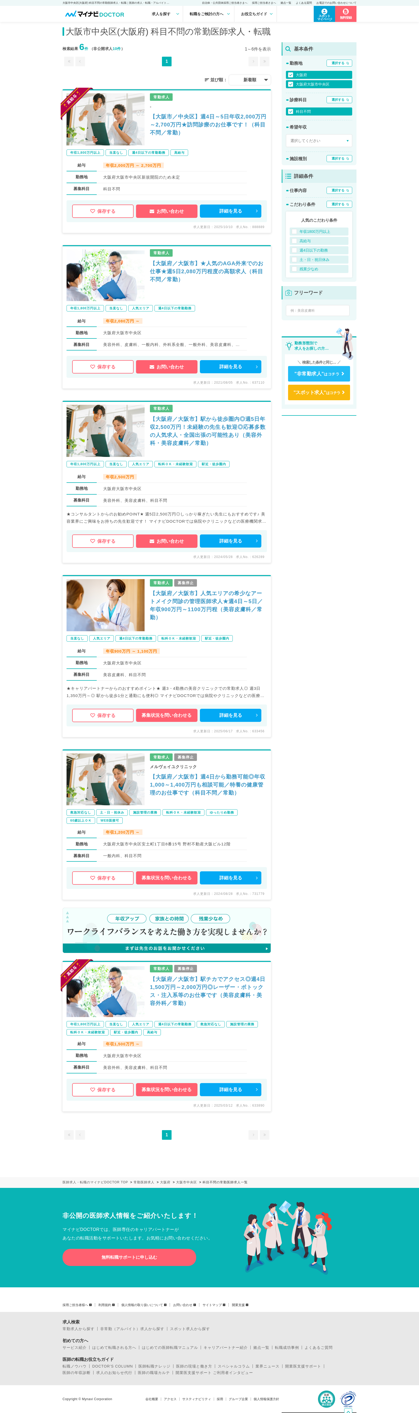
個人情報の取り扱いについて (142, 1305)
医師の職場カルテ (154, 1373)
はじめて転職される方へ (114, 1347)
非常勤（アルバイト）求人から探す (132, 1329)
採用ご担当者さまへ (264, 2)
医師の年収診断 (77, 1373)
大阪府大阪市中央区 (312, 84)
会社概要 (151, 1399)
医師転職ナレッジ (154, 1366)
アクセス (170, 1399)
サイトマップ (212, 1305)
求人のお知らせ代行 (114, 1373)
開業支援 (238, 1305)
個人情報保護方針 (266, 1399)
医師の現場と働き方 (194, 1366)
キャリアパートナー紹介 (226, 1347)
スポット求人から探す (190, 1329)
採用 (220, 1399)
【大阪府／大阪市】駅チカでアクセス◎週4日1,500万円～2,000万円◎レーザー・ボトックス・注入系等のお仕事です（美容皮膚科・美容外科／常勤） (207, 991)
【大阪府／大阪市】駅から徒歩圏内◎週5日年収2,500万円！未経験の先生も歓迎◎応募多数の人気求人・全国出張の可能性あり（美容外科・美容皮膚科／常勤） (208, 431)
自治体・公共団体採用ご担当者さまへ (224, 2)
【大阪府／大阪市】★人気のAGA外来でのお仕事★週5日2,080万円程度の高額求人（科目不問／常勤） (206, 271)
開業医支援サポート (303, 1366)
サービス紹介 (75, 1347)
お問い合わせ (167, 211)
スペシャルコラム (234, 1366)
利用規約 (104, 1305)
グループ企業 (238, 1399)
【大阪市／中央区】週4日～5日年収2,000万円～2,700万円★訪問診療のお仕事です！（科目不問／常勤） (208, 125)
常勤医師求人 (144, 1182)
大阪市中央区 (186, 1182)
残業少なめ (309, 269)
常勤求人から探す (79, 1329)
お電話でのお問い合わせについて (336, 2)
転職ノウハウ (75, 1366)
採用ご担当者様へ (75, 1305)
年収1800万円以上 (315, 231)
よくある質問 (304, 2)
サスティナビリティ (196, 1399)
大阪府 (301, 75)
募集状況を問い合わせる (167, 715)
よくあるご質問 (319, 1347)
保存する (102, 211)
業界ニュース (267, 1366)
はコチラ (317, 373)
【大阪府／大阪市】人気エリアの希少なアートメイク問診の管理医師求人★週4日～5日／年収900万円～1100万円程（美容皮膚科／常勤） (206, 605)
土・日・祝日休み (314, 259)
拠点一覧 (286, 2)
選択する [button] (338, 63)
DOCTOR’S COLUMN (112, 1366)
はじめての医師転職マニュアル (170, 1347)
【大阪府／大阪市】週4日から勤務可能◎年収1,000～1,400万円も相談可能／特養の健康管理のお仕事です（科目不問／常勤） (207, 785)
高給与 (305, 241)
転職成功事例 (287, 1347)
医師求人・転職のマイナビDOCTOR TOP (95, 1182)
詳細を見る (230, 211)
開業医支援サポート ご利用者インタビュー (214, 1373)
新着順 (249, 80)
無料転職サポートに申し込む (129, 1257)
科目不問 (303, 111)
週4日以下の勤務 (314, 250)
